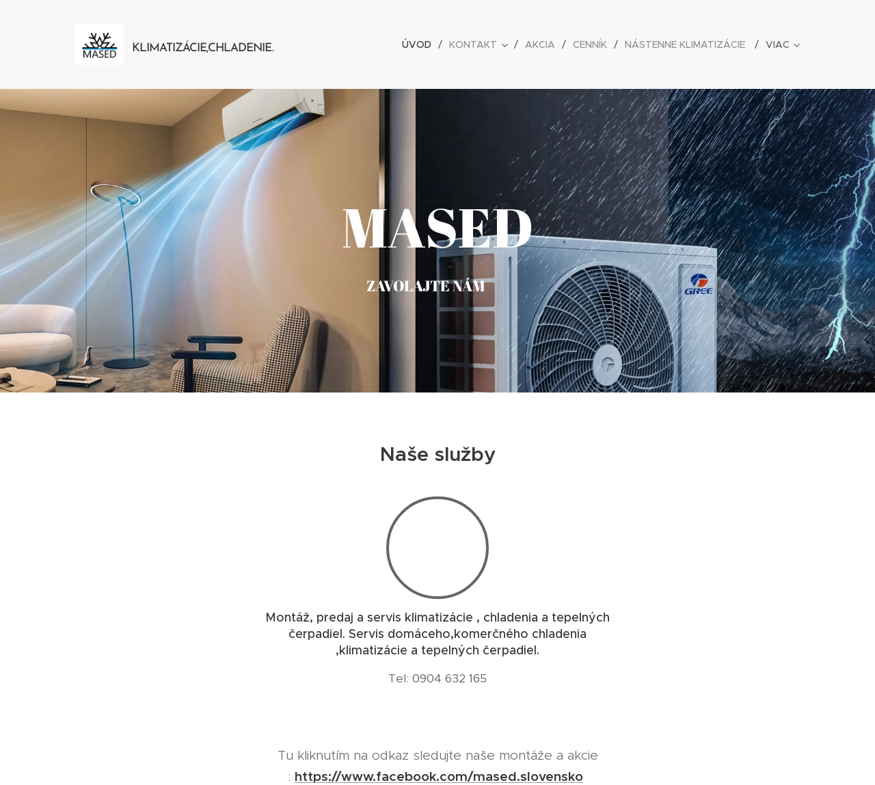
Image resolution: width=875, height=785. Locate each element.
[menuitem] (420, 44)
